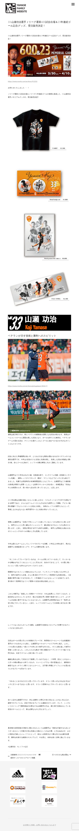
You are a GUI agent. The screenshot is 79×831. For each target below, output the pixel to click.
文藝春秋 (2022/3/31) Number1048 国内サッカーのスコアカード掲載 (23, 756)
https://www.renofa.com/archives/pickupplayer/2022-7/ (28, 386)
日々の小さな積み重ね (60, 755)
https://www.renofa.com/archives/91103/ (22, 81)
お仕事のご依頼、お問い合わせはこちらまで (39, 825)
